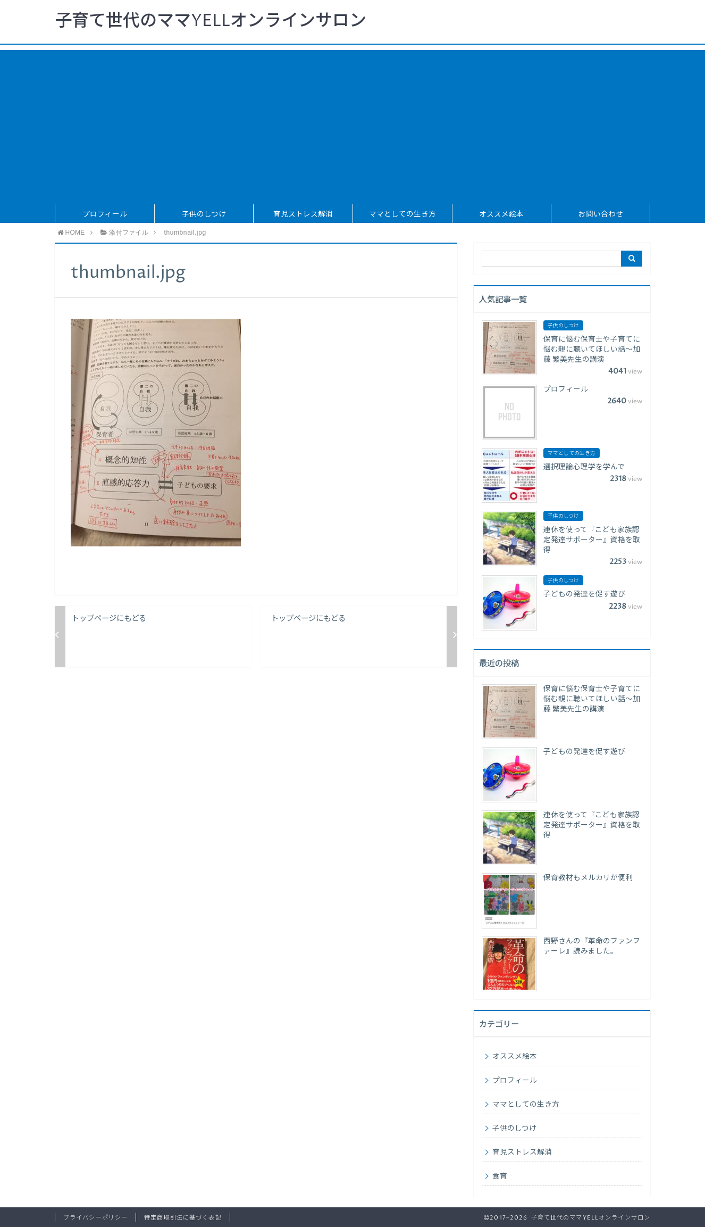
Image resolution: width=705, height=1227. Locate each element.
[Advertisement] (352, 124)
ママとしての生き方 (402, 214)
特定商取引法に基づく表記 (182, 1218)
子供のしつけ (204, 214)
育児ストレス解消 (303, 214)
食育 (499, 1176)
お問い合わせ (600, 214)
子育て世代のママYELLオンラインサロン (210, 21)
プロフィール (104, 214)
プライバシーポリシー (95, 1218)
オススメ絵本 (501, 214)
